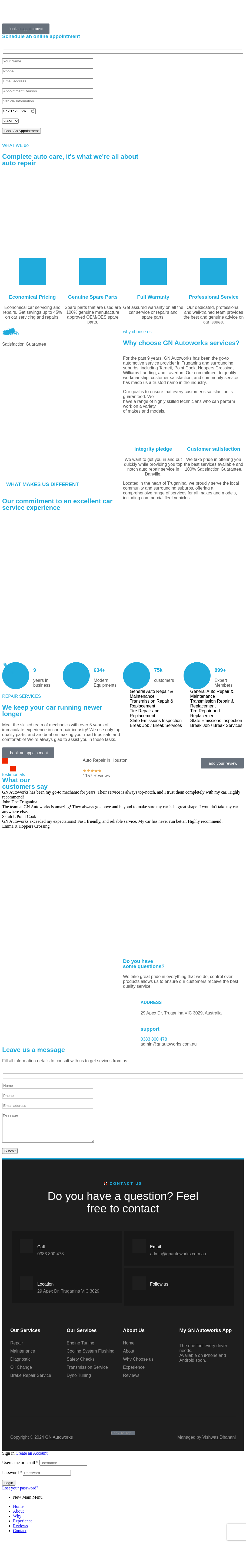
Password (12, 1479)
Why (17, 1522)
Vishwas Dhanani (219, 1443)
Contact (19, 1537)
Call (41, 1253)
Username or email (20, 1469)
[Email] (139, 1252)
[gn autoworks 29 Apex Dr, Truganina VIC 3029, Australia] (62, 1000)
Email (155, 1253)
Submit (9, 1157)
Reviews (20, 1532)
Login (8, 1489)
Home (18, 1513)
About (18, 1517)
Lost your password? (20, 1494)
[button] (25, 28)
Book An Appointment (21, 131)
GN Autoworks (59, 1443)
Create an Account (32, 1459)
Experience (22, 1527)
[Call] (26, 1252)
